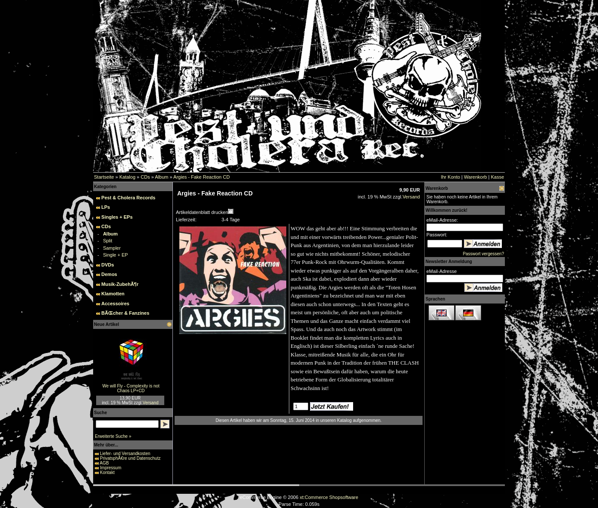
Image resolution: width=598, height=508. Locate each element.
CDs (145, 177)
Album (161, 177)
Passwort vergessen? (483, 253)
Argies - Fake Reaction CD (201, 177)
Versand (151, 402)
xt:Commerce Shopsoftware (329, 497)
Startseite (104, 177)
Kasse (497, 177)
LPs (105, 207)
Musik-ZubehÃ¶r (119, 284)
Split (107, 240)
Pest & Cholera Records (128, 197)
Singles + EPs (116, 217)
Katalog (127, 177)
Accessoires (115, 303)
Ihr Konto (450, 177)
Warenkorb (475, 177)
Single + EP (115, 254)
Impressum (110, 467)
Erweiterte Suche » (113, 436)
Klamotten (113, 293)
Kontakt (107, 472)
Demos (109, 274)
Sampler (112, 248)
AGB (104, 463)
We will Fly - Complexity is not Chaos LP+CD (131, 388)
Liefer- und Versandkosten (125, 453)
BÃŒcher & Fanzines (125, 313)
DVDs (107, 264)
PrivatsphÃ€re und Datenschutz (130, 458)
